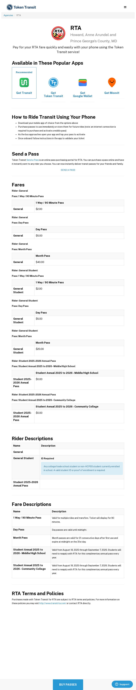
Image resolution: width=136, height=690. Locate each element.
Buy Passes (68, 684)
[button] (125, 7)
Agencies (8, 15)
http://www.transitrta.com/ (52, 603)
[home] (21, 7)
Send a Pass (33, 160)
